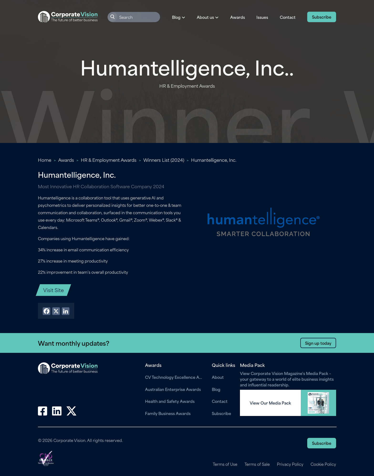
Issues (262, 17)
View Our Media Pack (270, 402)
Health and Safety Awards (170, 401)
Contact (288, 17)
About (218, 377)
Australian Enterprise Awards (173, 389)
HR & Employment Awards (108, 159)
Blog (216, 389)
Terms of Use (225, 464)
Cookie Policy (323, 464)
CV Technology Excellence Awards (175, 377)
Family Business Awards (168, 413)
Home (44, 159)
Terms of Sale (257, 464)
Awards (237, 17)
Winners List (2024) (163, 159)
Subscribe (321, 17)
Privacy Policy (290, 464)
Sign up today (318, 343)
